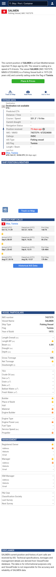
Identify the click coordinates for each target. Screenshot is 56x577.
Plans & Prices (28, 81)
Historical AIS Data (28, 265)
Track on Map (28, 211)
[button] (52, 3)
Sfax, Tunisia (12, 153)
